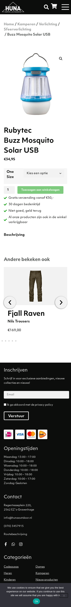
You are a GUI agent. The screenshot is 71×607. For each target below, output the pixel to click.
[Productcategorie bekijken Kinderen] (20, 580)
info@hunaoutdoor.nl (18, 518)
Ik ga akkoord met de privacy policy (30, 405)
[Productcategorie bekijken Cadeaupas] (20, 567)
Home (9, 24)
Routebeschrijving (15, 534)
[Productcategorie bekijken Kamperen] (51, 573)
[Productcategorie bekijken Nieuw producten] (51, 580)
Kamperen (26, 24)
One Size (10, 174)
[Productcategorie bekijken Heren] (20, 573)
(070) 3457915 (14, 526)
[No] (63, 595)
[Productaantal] (9, 190)
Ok (36, 601)
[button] (46, 7)
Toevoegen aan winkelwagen (40, 190)
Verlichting (48, 24)
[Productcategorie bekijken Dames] (51, 567)
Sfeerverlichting (17, 29)
